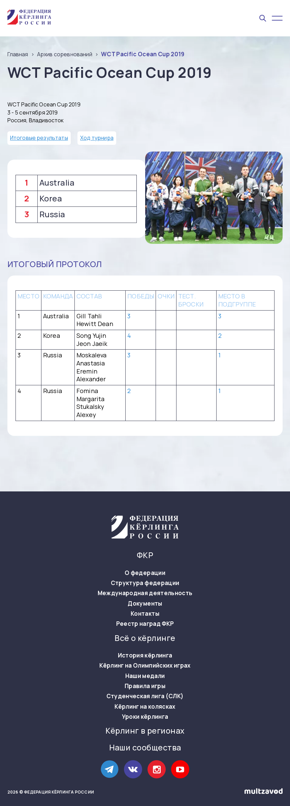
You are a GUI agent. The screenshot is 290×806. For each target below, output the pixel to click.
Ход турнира (97, 137)
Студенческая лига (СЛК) (145, 696)
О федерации (145, 573)
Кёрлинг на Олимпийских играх (145, 666)
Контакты (145, 614)
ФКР (145, 555)
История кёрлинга (145, 655)
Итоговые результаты (39, 137)
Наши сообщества (145, 747)
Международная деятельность (145, 593)
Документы (145, 604)
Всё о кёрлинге (145, 638)
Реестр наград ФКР (145, 624)
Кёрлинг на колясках (145, 707)
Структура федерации (145, 583)
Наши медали (145, 676)
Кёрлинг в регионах (144, 731)
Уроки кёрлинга (145, 717)
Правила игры (145, 686)
